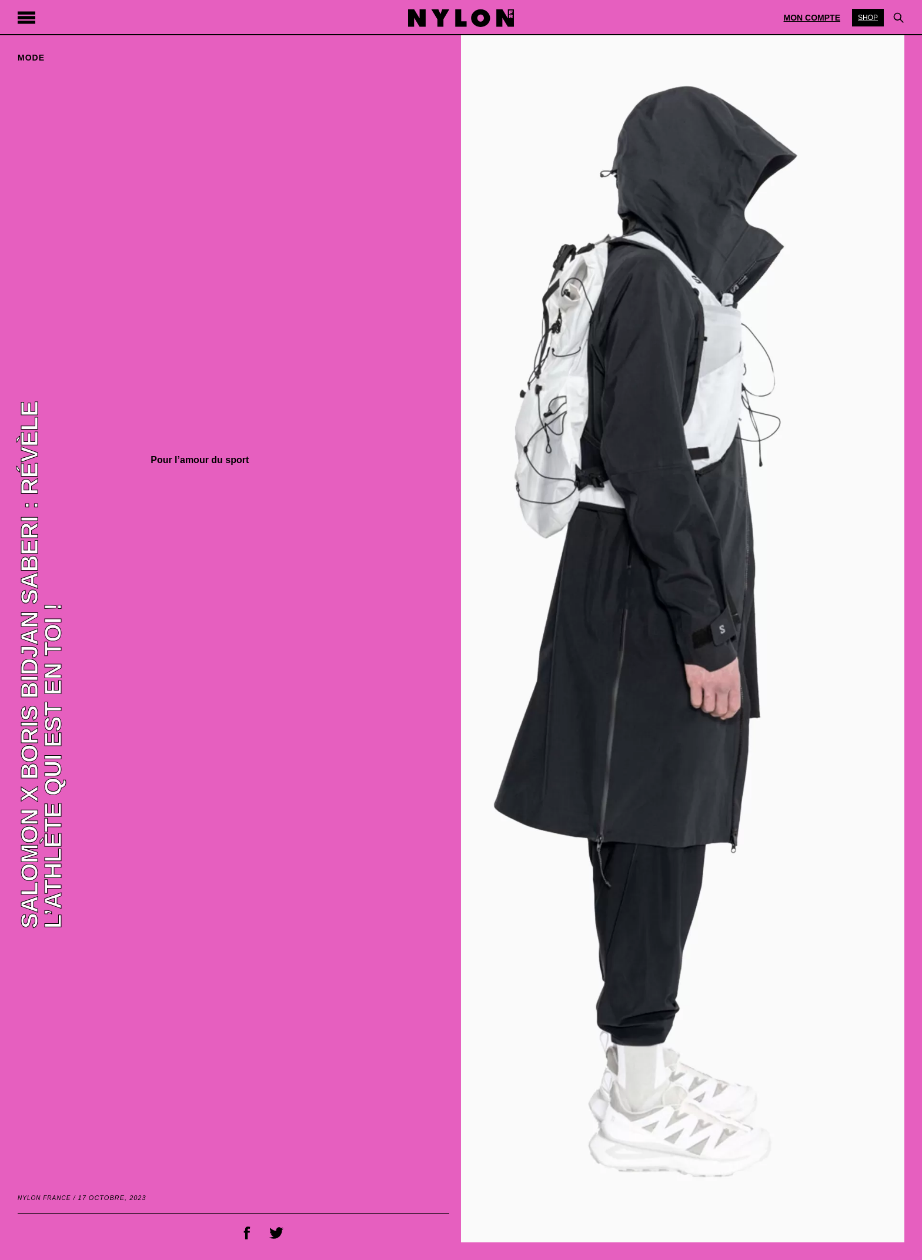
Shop (868, 18)
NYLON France (44, 1198)
